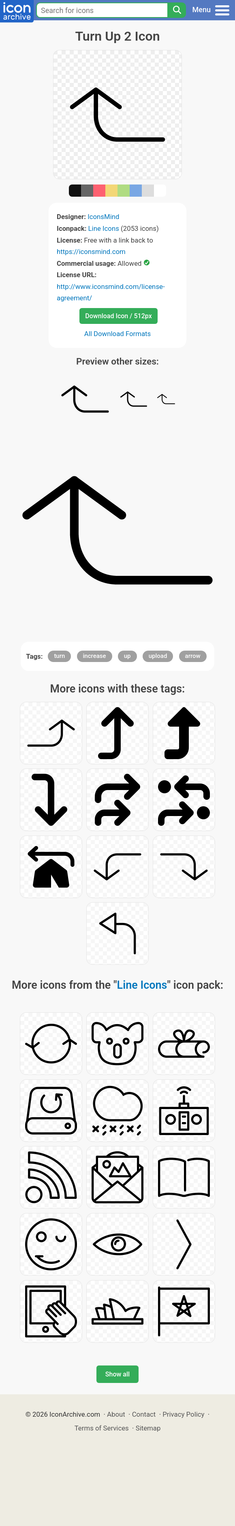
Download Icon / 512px (118, 316)
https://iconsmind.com (91, 251)
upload (158, 656)
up (127, 656)
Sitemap (148, 1428)
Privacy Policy (183, 1414)
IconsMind (103, 217)
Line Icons (103, 228)
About (116, 1414)
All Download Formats (117, 334)
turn (59, 656)
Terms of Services (102, 1428)
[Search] (176, 10)
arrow (193, 656)
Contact (144, 1414)
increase (94, 656)
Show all (117, 1374)
